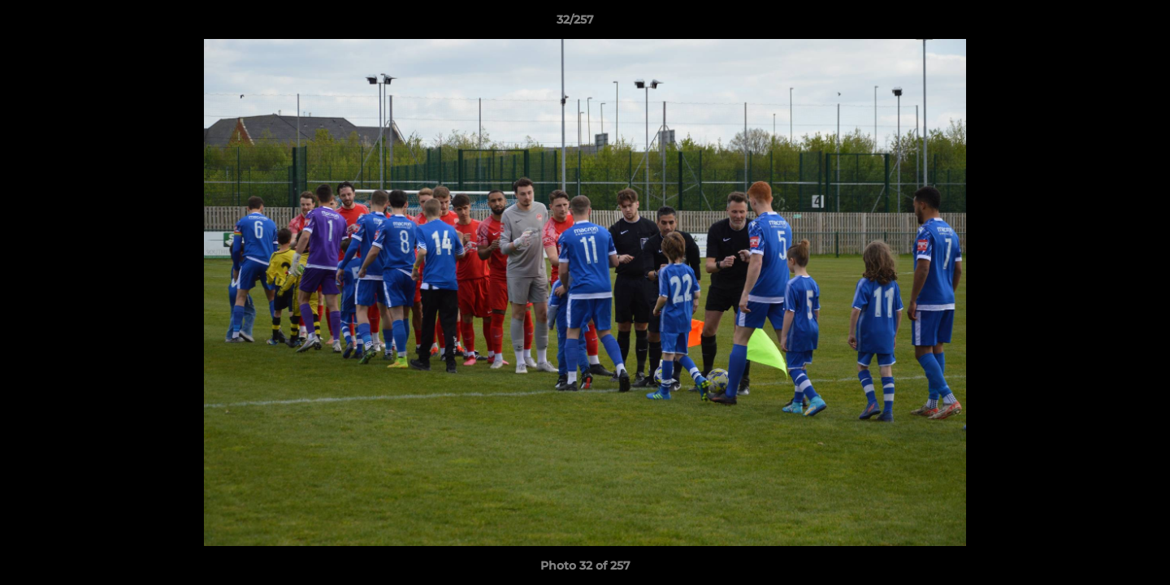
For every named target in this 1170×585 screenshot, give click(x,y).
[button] (1102, 23)
